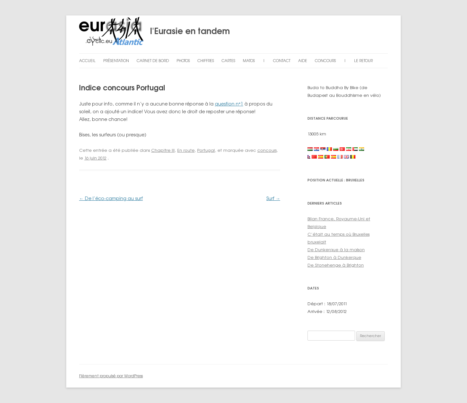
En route (186, 150)
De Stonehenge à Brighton (335, 265)
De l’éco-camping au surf (111, 198)
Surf (273, 198)
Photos (183, 60)
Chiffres (205, 60)
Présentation (116, 60)
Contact (281, 60)
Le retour (363, 60)
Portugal (206, 150)
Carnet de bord (153, 60)
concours (267, 150)
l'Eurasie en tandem (154, 34)
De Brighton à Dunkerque (334, 257)
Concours (325, 60)
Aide (302, 60)
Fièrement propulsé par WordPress (111, 375)
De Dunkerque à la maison (336, 249)
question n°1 (229, 103)
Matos (249, 60)
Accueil (87, 60)
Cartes (228, 60)
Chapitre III (163, 150)
